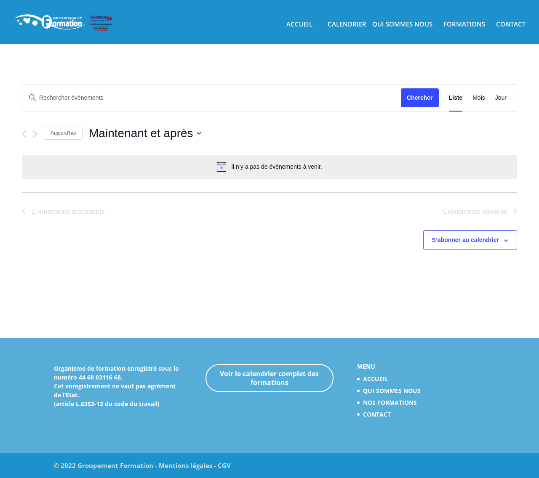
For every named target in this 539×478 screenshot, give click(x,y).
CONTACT (511, 24)
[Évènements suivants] (35, 134)
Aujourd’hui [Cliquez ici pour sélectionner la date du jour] (63, 133)
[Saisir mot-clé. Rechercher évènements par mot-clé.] (211, 98)
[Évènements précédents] (24, 134)
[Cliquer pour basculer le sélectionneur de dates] (145, 133)
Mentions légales (185, 465)
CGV (224, 465)
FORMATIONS (464, 24)
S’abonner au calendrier (465, 239)
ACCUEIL (299, 24)
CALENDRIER (347, 24)
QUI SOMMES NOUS (402, 24)
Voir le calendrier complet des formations (269, 378)
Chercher (419, 97)
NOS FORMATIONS (390, 402)
